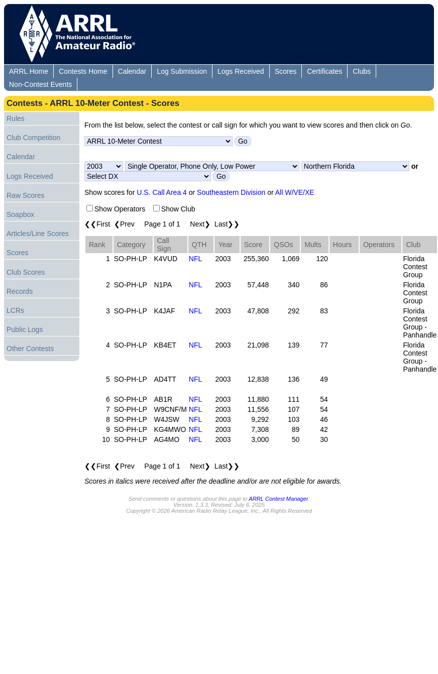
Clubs (362, 71)
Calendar (132, 71)
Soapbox (20, 214)
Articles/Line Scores (38, 234)
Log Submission (182, 71)
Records (20, 291)
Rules (16, 119)
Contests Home (83, 71)
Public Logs (25, 329)
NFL (195, 259)
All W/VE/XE (294, 192)
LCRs (15, 310)
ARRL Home (28, 71)
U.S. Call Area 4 (162, 192)
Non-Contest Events (40, 84)
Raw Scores (25, 195)
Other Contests (30, 349)
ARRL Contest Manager (278, 499)
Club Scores (26, 272)
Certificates (324, 71)
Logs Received (240, 71)
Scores (286, 71)
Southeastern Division (231, 192)
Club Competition (33, 138)
